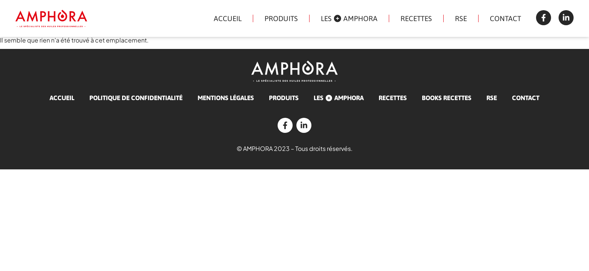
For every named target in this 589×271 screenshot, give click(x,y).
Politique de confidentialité (136, 98)
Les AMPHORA (349, 18)
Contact (505, 18)
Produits (281, 18)
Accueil (228, 18)
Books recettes (446, 98)
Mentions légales (226, 98)
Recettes (416, 18)
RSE (461, 18)
